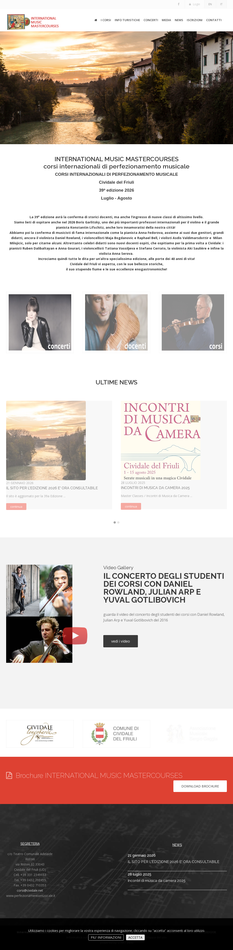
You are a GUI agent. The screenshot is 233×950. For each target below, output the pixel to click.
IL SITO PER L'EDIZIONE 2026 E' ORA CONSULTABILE (173, 862)
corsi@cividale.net (30, 890)
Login (194, 4)
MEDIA (166, 20)
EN (210, 4)
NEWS (179, 20)
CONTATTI (214, 20)
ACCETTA (135, 937)
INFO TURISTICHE (127, 20)
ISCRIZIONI (195, 20)
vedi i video (120, 641)
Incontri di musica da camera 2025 (156, 880)
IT (221, 4)
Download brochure (200, 786)
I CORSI (106, 20)
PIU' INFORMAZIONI (106, 937)
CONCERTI (151, 20)
